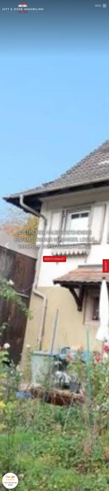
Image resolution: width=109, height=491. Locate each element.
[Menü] (101, 5)
